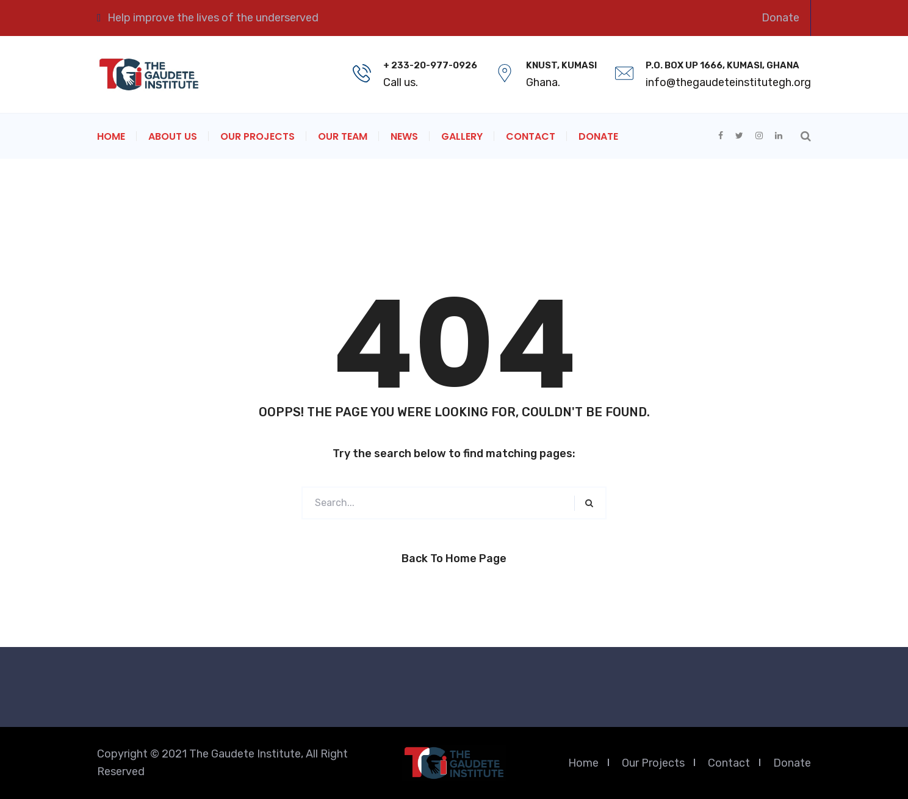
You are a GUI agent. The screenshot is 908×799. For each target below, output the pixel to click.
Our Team (342, 136)
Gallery (462, 136)
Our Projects (257, 136)
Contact (530, 136)
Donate (780, 17)
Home (111, 136)
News (404, 136)
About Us (172, 136)
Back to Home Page (454, 558)
